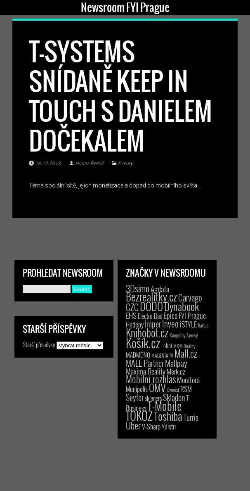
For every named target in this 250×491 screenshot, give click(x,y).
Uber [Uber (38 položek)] (133, 425)
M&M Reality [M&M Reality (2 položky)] (184, 346)
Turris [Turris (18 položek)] (191, 417)
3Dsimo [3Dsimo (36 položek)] (137, 288)
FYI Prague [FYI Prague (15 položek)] (192, 315)
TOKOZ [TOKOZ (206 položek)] (139, 415)
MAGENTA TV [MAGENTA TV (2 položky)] (162, 355)
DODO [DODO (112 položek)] (151, 306)
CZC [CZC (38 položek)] (132, 306)
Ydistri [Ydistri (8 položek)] (169, 427)
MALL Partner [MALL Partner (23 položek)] (145, 363)
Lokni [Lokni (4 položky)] (166, 345)
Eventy (125, 163)
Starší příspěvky (39, 344)
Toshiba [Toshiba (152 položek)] (168, 416)
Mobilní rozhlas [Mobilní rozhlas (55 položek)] (151, 379)
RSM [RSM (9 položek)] (186, 389)
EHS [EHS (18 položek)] (131, 315)
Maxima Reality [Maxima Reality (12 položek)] (145, 371)
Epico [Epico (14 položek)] (170, 315)
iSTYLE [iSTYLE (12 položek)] (188, 324)
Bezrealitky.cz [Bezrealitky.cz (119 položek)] (151, 297)
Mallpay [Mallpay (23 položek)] (176, 363)
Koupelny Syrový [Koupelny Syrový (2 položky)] (184, 335)
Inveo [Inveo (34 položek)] (170, 323)
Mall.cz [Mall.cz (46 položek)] (186, 353)
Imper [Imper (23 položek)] (153, 324)
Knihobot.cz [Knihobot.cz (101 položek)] (147, 332)
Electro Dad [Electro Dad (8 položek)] (150, 316)
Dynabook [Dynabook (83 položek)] (181, 306)
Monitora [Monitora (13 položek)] (188, 379)
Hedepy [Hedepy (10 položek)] (135, 324)
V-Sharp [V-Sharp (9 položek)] (151, 426)
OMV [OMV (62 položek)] (157, 387)
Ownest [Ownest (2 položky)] (173, 390)
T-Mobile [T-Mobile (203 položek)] (165, 405)
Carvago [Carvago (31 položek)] (190, 297)
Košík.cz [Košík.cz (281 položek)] (143, 342)
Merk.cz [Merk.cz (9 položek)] (176, 371)
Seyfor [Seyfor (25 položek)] (135, 397)
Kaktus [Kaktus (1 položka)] (203, 325)
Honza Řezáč (89, 163)
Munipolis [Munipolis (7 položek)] (137, 389)
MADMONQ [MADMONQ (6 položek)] (138, 354)
